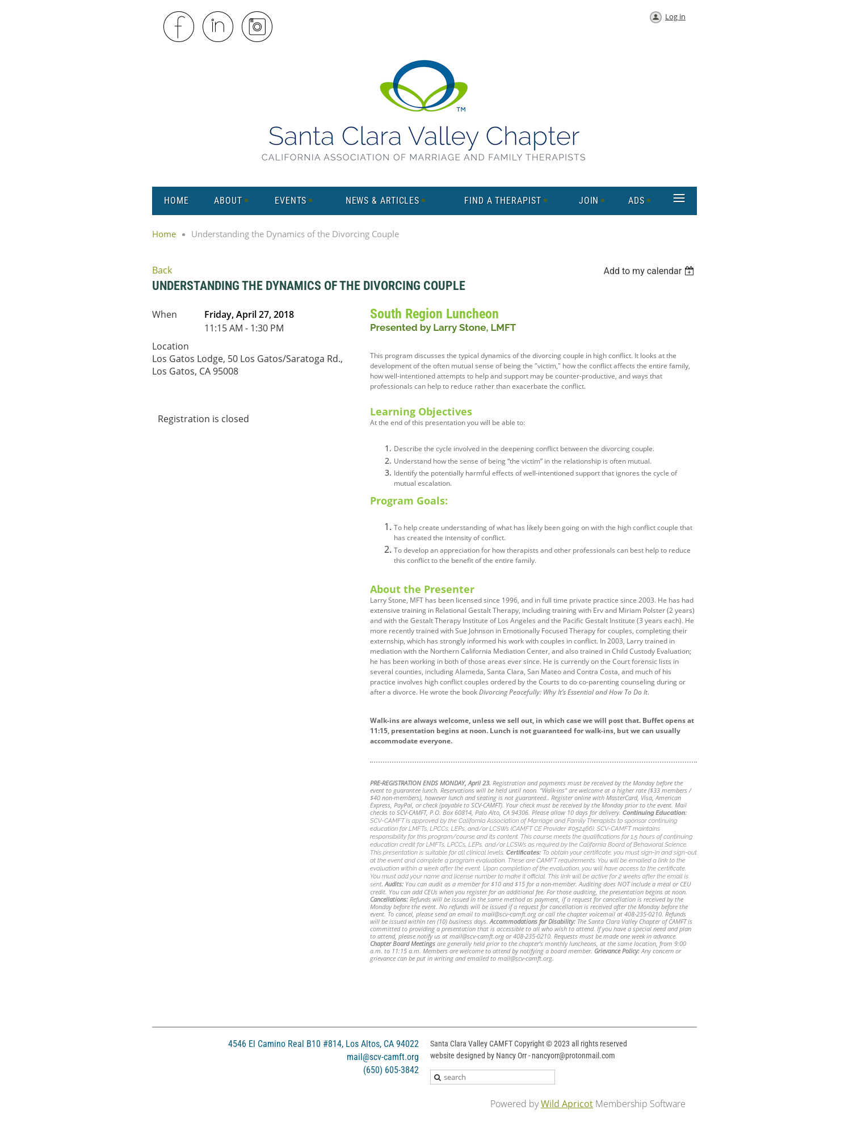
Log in (675, 16)
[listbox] (650, 271)
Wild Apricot (567, 1103)
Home (164, 233)
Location (170, 346)
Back (162, 270)
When (164, 314)
